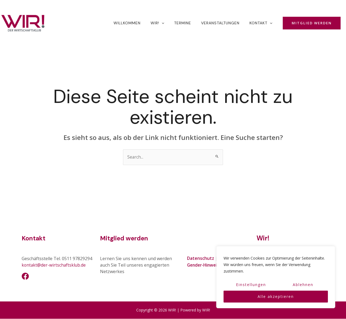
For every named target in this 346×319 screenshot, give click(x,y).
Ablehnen (303, 284)
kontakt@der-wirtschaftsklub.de (54, 265)
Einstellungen (251, 284)
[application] (170, 23)
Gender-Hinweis (204, 265)
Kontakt (34, 238)
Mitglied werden (125, 238)
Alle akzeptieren (276, 296)
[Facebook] (25, 276)
